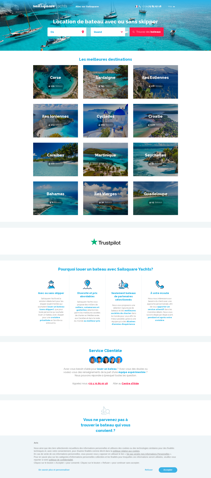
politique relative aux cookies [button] (126, 451)
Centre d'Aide (130, 383)
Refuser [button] (149, 470)
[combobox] (66, 32)
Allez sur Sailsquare (87, 6)
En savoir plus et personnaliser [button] (54, 470)
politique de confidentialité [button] (61, 460)
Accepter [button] (168, 470)
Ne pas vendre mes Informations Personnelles (148, 454)
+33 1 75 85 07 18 (98, 383)
